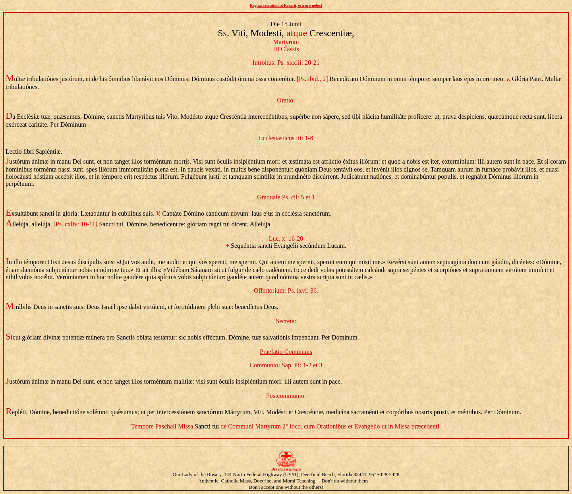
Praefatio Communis (286, 351)
